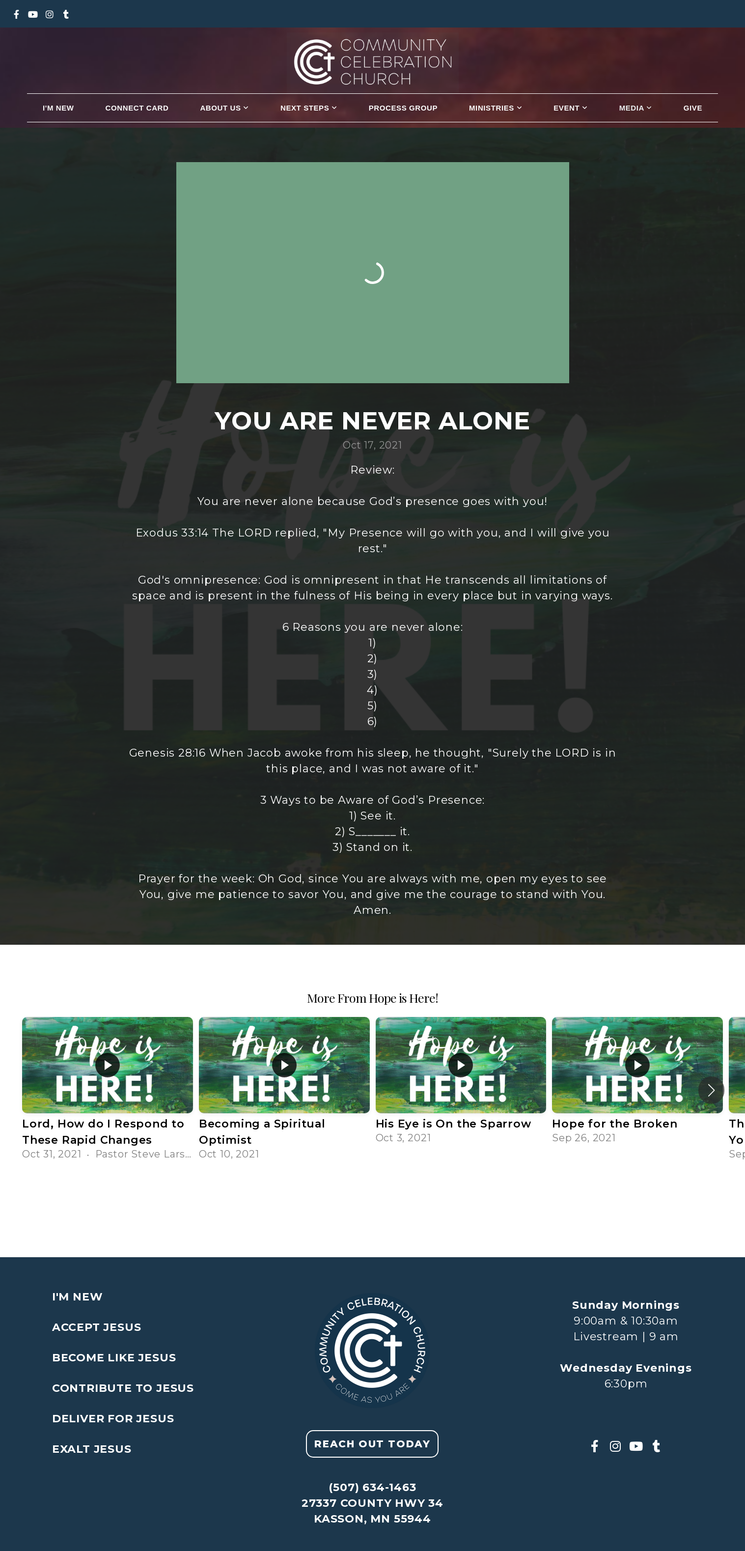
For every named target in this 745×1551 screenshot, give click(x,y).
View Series (372, 1192)
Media (635, 108)
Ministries (495, 108)
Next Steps (308, 108)
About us (224, 108)
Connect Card (137, 108)
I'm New (58, 108)
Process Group (403, 108)
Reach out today (372, 1444)
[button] (711, 1090)
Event (570, 108)
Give (693, 108)
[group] (107, 1090)
